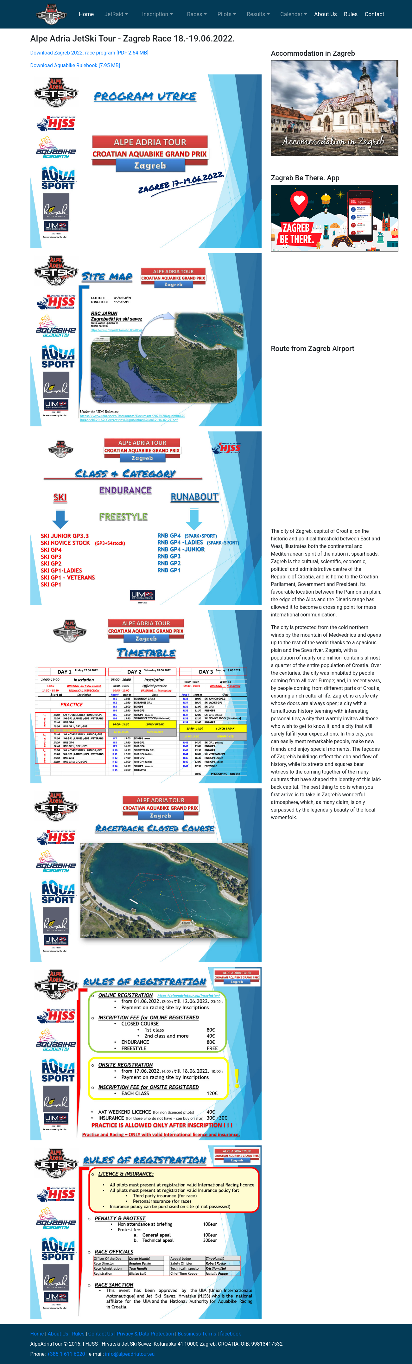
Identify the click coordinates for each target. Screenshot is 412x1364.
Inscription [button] (155, 14)
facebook (230, 1334)
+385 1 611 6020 (66, 1354)
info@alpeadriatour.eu (130, 1354)
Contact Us (100, 1334)
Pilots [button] (225, 14)
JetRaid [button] (114, 14)
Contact (374, 14)
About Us (325, 14)
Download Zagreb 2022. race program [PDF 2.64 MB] (89, 53)
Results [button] (256, 14)
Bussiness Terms (197, 1334)
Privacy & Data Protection (145, 1334)
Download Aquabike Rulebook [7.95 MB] (75, 65)
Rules (351, 14)
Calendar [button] (291, 14)
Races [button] (194, 14)
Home (86, 14)
